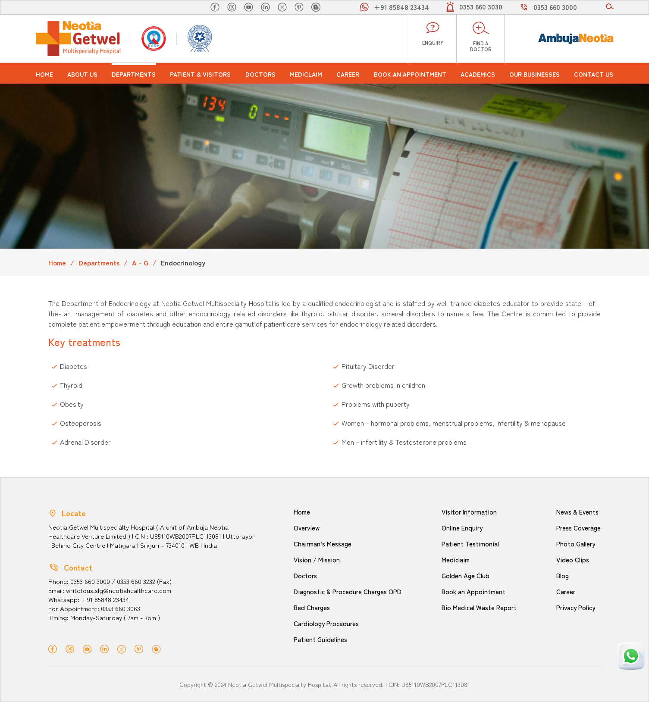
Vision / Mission (317, 559)
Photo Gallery (575, 543)
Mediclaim (306, 74)
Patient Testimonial (470, 543)
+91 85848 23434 (401, 7)
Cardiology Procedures (326, 623)
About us (82, 74)
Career (347, 74)
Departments (134, 74)
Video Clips (572, 559)
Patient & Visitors (200, 74)
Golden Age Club (465, 575)
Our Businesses (534, 74)
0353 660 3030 (480, 6)
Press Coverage (578, 527)
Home (44, 74)
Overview (307, 527)
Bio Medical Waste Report (479, 607)
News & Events (577, 511)
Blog (562, 575)
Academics (478, 74)
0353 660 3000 (555, 7)
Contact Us (593, 74)
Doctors (260, 74)
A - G (140, 262)
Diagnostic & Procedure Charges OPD (347, 591)
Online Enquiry (462, 527)
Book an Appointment (410, 74)
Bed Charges (312, 607)
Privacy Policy (575, 607)
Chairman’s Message (322, 543)
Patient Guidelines (320, 639)
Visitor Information (469, 511)
